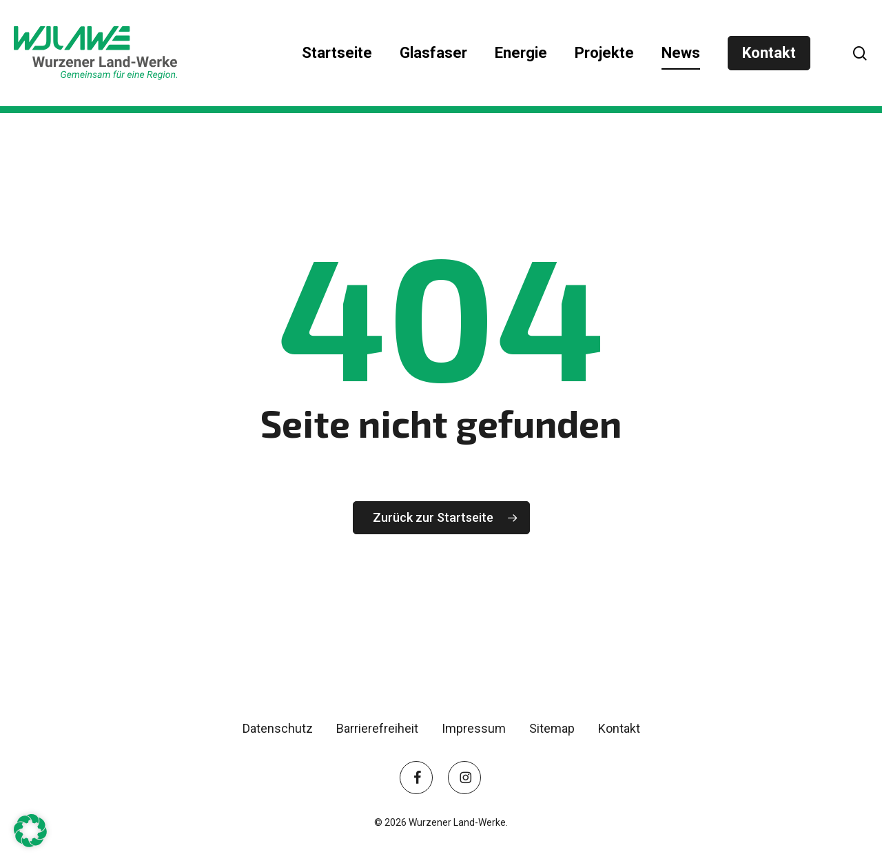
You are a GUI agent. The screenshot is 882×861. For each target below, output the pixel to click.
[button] (30, 830)
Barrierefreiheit (377, 728)
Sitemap (552, 728)
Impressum (474, 728)
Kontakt (619, 728)
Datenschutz (278, 728)
